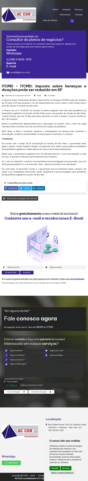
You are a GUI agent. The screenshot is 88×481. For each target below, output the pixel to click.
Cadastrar (10, 273)
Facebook (11, 188)
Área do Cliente (50, 20)
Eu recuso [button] (66, 468)
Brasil (39, 95)
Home (55, 9)
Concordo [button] (54, 468)
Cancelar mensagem (41, 392)
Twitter (25, 188)
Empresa (66, 9)
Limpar (26, 273)
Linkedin (38, 188)
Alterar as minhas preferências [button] (62, 473)
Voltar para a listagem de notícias (20, 198)
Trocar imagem (11, 381)
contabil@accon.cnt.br (19, 72)
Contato (79, 14)
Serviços (79, 9)
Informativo (65, 14)
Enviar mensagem (16, 392)
